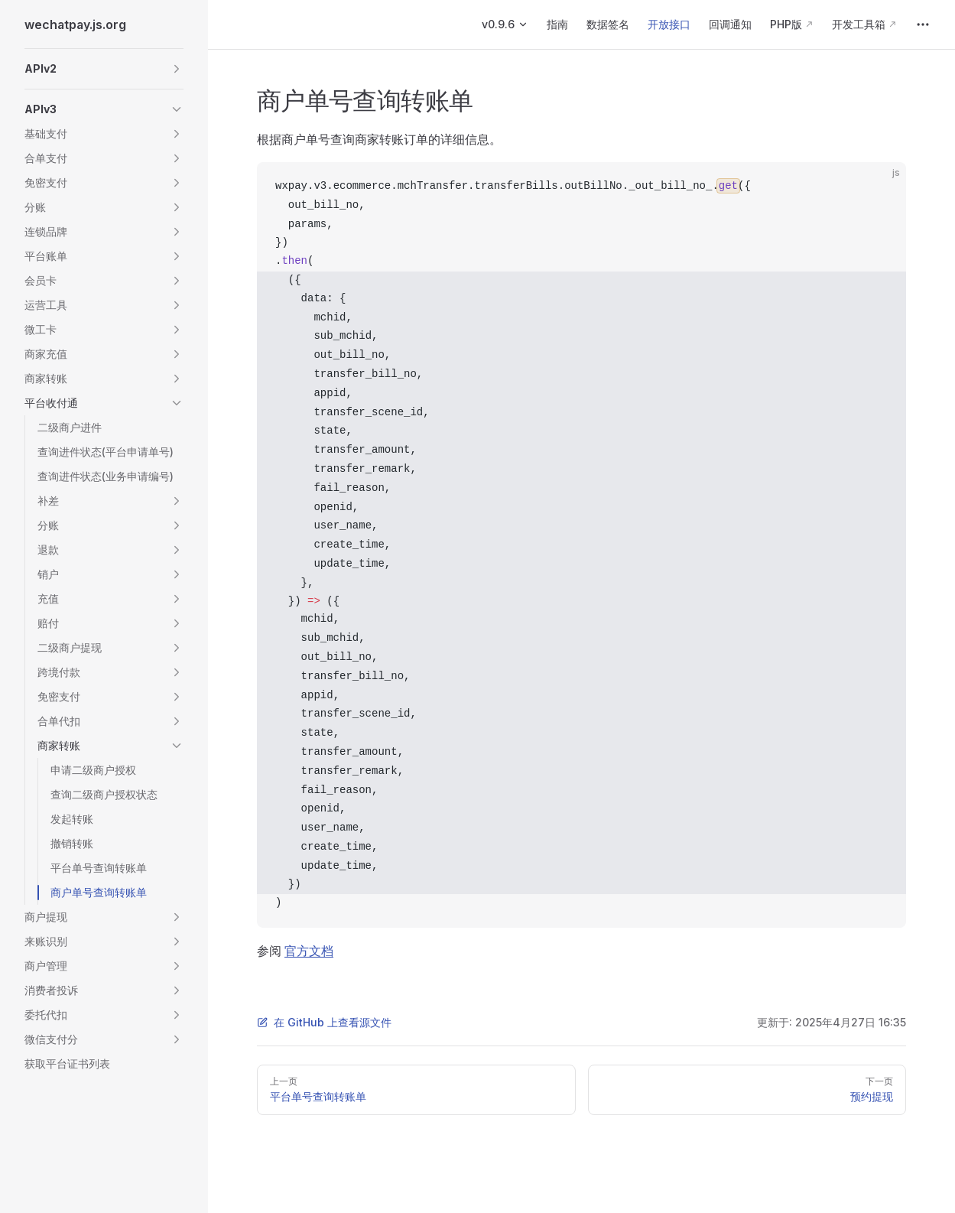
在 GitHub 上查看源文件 (324, 1022)
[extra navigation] (923, 24)
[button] (104, 69)
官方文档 (308, 950)
